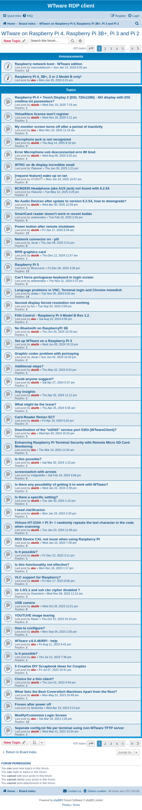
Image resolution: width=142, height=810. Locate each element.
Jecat (34, 242)
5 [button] (123, 48)
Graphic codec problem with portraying (47, 353)
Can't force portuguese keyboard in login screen (54, 277)
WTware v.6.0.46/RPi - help (36, 641)
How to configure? (30, 628)
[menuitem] (27, 16)
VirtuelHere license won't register (42, 114)
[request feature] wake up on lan (41, 176)
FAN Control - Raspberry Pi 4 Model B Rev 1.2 (52, 315)
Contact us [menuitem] (72, 791)
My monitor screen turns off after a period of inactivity (59, 127)
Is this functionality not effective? (42, 565)
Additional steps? (29, 366)
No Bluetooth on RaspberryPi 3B (41, 328)
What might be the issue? (35, 404)
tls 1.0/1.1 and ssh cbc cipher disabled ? (47, 590)
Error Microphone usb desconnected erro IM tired (55, 152)
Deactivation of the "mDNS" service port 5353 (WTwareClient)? (66, 430)
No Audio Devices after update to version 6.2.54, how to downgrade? (70, 201)
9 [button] (132, 48)
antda (34, 293)
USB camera (25, 603)
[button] (91, 48)
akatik (35, 104)
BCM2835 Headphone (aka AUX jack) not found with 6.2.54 (62, 188)
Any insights (25, 392)
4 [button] (117, 48)
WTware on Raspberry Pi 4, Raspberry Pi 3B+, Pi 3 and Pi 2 (70, 33)
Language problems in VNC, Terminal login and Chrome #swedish (68, 290)
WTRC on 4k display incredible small (45, 165)
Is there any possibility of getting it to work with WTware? (61, 484)
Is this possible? (28, 459)
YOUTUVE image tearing (35, 615)
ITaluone (36, 168)
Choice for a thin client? (34, 679)
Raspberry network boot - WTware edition (48, 64)
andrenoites (38, 217)
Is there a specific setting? (36, 497)
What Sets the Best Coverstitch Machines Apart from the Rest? (66, 692)
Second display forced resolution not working (52, 303)
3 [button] (111, 48)
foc (33, 306)
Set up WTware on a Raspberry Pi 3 (43, 341)
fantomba (37, 707)
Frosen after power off (33, 704)
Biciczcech (37, 268)
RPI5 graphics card (30, 252)
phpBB (58, 800)
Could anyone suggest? (34, 379)
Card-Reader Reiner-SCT (35, 417)
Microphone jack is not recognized (43, 139)
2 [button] (105, 48)
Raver (34, 618)
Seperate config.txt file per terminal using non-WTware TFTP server (69, 728)
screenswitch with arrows (36, 472)
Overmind (37, 593)
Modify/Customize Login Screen (41, 715)
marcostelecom (40, 67)
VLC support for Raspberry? (38, 577)
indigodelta (38, 475)
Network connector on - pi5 (37, 239)
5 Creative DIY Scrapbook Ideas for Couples (50, 666)
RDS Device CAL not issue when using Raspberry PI (57, 539)
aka (33, 80)
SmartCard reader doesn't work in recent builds (53, 214)
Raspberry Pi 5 (27, 265)
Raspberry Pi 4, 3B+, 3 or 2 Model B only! (48, 77)
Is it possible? (26, 552)
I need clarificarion (30, 510)
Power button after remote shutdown (45, 226)
